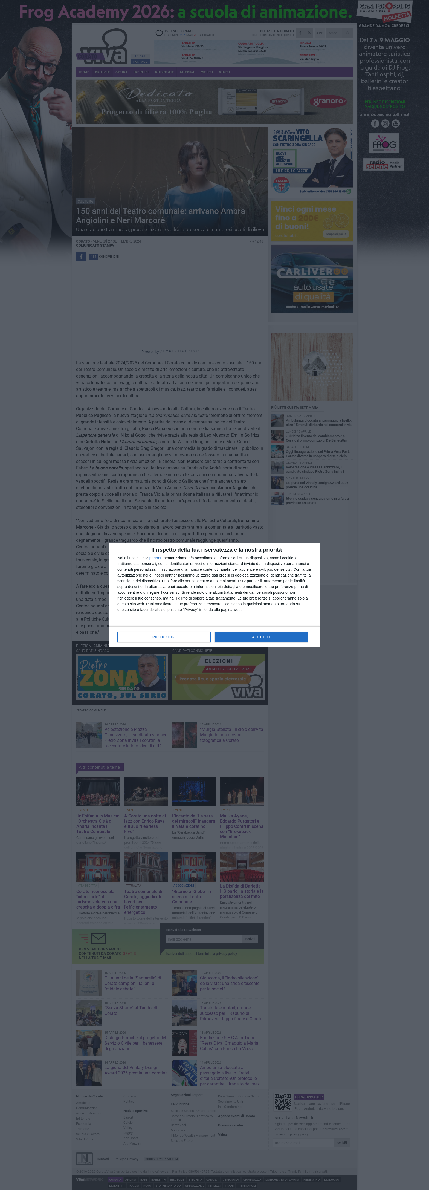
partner (155, 558)
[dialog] (214, 595)
